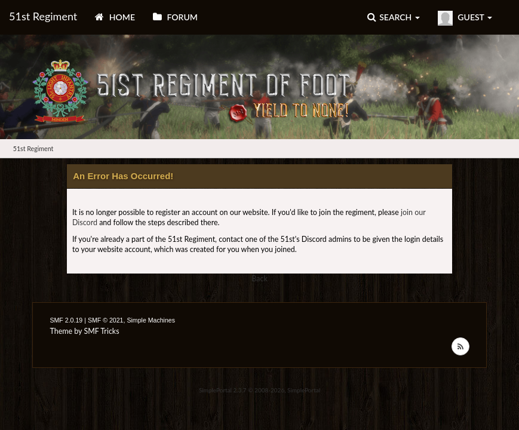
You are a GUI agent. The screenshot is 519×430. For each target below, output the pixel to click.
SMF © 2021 (106, 320)
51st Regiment (43, 16)
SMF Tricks (101, 331)
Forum (175, 17)
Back (259, 278)
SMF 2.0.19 (66, 320)
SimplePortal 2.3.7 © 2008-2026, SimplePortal (259, 390)
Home (115, 17)
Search (393, 17)
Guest (465, 18)
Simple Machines (151, 320)
